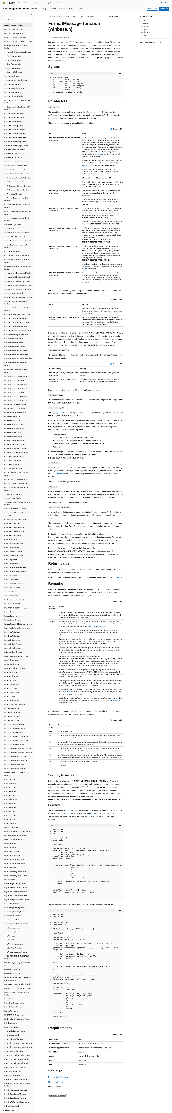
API (82, 16)
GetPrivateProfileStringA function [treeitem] (15, 384)
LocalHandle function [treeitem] (11, 684)
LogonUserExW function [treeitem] (12, 716)
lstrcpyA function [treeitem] (10, 803)
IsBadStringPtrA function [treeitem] (12, 640)
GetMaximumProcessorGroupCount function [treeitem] (16, 261)
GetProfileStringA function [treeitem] (13, 432)
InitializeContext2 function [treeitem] (13, 620)
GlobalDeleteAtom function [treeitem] (13, 544)
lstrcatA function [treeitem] (9, 779)
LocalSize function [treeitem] (10, 696)
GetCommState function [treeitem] (12, 92)
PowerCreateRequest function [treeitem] (14, 1003)
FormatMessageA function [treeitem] (13, 29)
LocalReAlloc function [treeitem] (11, 692)
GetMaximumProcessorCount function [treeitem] (17, 255)
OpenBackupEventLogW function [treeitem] (15, 912)
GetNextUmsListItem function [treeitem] (14, 293)
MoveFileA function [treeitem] (10, 847)
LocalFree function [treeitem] (10, 680)
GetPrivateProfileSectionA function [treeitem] (16, 355)
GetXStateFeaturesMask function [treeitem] (15, 519)
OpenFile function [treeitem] (10, 936)
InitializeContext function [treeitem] (12, 616)
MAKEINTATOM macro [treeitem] (12, 827)
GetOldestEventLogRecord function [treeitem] (16, 335)
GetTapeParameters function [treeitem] (14, 456)
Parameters (145, 23)
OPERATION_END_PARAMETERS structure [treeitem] (16, 957)
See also (144, 35)
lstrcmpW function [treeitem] (10, 799)
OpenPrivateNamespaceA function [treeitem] (16, 952)
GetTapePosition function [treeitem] (13, 460)
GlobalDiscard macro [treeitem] (11, 548)
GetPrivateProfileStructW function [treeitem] (15, 400)
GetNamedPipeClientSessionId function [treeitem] (17, 277)
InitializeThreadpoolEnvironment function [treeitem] (18, 624)
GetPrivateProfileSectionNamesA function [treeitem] (15, 364)
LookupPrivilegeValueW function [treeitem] (15, 768)
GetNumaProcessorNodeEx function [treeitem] (16, 323)
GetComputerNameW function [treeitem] (14, 118)
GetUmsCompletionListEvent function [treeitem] (17, 483)
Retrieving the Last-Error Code (102, 813)
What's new (152, 9)
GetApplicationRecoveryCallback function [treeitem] (15, 46)
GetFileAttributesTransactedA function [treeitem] (17, 174)
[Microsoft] (4, 3)
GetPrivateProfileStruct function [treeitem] (15, 392)
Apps (67, 16)
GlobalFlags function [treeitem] (11, 560)
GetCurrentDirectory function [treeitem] (14, 126)
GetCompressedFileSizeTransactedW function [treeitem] (17, 108)
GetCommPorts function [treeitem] (12, 84)
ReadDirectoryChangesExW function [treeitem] (16, 1059)
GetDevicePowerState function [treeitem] (14, 150)
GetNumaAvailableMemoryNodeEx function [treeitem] (16, 302)
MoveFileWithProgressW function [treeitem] (15, 876)
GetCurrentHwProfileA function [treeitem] (14, 130)
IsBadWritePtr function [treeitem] (12, 648)
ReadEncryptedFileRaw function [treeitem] (15, 1067)
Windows (59, 16)
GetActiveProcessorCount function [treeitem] (16, 37)
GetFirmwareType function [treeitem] (13, 225)
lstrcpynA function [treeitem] (10, 807)
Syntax (143, 20)
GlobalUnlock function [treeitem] (11, 596)
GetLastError (86, 165)
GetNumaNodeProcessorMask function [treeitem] (17, 314)
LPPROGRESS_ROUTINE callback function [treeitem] (16, 774)
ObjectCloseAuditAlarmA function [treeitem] (15, 888)
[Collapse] (32, 15)
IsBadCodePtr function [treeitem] (12, 632)
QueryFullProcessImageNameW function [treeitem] (18, 1047)
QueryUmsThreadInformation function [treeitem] (17, 1055)
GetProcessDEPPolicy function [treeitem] (14, 408)
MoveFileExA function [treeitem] (11, 851)
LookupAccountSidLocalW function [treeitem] (16, 740)
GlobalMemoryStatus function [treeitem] (14, 584)
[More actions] (122, 16)
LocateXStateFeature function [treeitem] (14, 704)
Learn (51, 16)
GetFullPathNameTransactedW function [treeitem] (17, 233)
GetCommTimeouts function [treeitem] (13, 96)
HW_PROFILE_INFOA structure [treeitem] (15, 604)
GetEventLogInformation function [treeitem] (15, 170)
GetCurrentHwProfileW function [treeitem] (15, 134)
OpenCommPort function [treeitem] (12, 916)
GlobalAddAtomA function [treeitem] (13, 523)
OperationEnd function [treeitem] (12, 969)
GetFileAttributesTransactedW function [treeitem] (17, 178)
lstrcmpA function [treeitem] (10, 787)
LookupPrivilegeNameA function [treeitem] (15, 756)
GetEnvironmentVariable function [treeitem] (15, 166)
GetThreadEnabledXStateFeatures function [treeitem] (16, 474)
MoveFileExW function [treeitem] (12, 856)
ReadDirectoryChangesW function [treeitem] (16, 1063)
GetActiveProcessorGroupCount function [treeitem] (18, 41)
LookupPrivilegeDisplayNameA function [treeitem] (17, 748)
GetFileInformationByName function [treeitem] (16, 190)
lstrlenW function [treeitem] (10, 823)
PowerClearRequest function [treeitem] (14, 999)
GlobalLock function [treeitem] (11, 580)
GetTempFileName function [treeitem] (13, 469)
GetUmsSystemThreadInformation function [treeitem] (16, 488)
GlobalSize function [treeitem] (11, 592)
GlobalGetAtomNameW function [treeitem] (15, 572)
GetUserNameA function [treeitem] (12, 494)
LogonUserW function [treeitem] (11, 720)
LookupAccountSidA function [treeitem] (14, 732)
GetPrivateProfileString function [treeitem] (15, 380)
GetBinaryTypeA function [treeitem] (12, 64)
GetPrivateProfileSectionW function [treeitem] (16, 376)
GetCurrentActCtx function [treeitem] (13, 122)
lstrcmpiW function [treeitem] (10, 795)
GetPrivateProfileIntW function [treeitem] (14, 347)
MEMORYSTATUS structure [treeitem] (13, 839)
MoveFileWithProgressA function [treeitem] (15, 872)
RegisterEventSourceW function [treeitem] (15, 1098)
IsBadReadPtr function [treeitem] (12, 636)
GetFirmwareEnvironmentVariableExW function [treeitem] (17, 212)
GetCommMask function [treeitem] (12, 76)
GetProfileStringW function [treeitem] (13, 436)
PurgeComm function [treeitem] (11, 1027)
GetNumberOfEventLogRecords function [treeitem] (18, 331)
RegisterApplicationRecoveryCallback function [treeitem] (17, 1084)
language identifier (59, 413)
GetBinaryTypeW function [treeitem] (13, 68)
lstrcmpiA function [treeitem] (10, 791)
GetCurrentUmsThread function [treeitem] (15, 138)
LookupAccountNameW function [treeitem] (15, 728)
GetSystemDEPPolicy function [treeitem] (14, 444)
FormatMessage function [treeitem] (13, 25)
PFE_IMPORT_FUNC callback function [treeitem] (17, 988)
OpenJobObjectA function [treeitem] (13, 948)
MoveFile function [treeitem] (10, 843)
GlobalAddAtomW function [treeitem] (13, 536)
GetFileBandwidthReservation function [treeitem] (17, 182)
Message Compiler (55, 1082)
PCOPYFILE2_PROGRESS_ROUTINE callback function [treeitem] (17, 979)
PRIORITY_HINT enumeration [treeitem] (14, 1015)
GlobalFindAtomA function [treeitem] (13, 552)
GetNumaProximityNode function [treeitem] (15, 327)
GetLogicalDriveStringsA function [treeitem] (15, 237)
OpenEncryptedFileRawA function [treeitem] (15, 920)
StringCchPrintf (66, 692)
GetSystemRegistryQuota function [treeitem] (16, 452)
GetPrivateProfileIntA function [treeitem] (14, 343)
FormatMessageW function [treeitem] (13, 33)
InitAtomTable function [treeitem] (12, 612)
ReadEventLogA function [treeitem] (12, 1071)
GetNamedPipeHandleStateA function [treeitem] (17, 281)
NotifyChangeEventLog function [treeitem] (15, 884)
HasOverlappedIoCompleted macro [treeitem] (16, 600)
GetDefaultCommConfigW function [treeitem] (16, 146)
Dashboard (164, 9)
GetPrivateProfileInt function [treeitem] (13, 339)
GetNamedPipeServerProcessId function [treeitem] (18, 285)
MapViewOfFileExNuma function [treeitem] (15, 835)
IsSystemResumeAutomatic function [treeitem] (16, 656)
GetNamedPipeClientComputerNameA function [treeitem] (17, 268)
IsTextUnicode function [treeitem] (12, 660)
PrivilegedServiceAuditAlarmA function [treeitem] (17, 1019)
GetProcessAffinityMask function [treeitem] (15, 404)
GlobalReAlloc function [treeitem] (12, 588)
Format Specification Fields (97, 626)
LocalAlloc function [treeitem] (10, 672)
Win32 (75, 16)
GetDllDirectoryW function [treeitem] (13, 158)
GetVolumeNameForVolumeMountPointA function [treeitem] (18, 503)
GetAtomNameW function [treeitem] (13, 60)
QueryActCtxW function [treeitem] (12, 1035)
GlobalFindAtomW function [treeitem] (13, 556)
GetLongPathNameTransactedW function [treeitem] (15, 246)
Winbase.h (90, 16)
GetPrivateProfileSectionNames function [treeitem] (18, 359)
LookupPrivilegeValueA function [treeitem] (15, 764)
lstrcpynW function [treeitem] (10, 811)
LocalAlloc (60, 474)
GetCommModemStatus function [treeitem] (15, 80)
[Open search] (161, 3)
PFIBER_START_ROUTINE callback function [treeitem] (16, 993)
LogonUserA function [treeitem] (11, 708)
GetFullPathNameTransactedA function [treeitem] (17, 229)
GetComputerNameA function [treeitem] (14, 114)
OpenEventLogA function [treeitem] (12, 928)
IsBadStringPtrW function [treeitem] (13, 644)
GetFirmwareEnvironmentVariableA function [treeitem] (16, 199)
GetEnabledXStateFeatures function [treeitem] (16, 162)
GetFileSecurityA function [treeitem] (13, 194)
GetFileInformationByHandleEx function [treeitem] (17, 186)
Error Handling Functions (58, 1077)
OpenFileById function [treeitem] (12, 940)
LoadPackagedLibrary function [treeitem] (14, 668)
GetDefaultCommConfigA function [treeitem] (15, 142)
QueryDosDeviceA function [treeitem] (13, 1039)
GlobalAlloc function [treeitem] (11, 539)
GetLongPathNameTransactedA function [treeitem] (18, 241)
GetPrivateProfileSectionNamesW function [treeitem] (15, 371)
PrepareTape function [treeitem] (11, 1011)
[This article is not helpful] (161, 42)
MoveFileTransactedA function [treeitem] (14, 859)
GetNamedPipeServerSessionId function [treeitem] (18, 289)
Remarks (144, 29)
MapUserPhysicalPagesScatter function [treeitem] (17, 831)
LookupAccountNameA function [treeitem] (15, 724)
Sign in (167, 3)
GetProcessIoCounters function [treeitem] (15, 412)
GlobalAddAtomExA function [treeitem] (14, 527)
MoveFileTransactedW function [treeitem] (14, 864)
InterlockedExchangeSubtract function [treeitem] (17, 628)
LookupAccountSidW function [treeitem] (14, 744)
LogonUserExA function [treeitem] (12, 712)
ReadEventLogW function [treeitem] (13, 1075)
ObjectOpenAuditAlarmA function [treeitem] (15, 896)
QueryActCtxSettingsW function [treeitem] (15, 1031)
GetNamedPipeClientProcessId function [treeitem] (17, 273)
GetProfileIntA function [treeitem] (12, 416)
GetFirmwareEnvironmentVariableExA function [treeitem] (17, 206)
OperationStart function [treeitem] (12, 973)
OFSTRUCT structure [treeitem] (11, 904)
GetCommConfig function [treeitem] (13, 72)
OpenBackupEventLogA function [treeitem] (15, 908)
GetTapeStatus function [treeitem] (12, 464)
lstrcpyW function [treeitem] (10, 815)
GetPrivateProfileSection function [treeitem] (15, 351)
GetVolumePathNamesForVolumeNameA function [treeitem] (17, 514)
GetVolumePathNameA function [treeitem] (15, 509)
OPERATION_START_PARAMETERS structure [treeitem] (17, 964)
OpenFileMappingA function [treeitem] (13, 944)
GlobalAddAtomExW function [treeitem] (14, 531)
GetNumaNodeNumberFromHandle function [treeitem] (16, 309)
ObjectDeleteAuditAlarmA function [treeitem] (16, 892)
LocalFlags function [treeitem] (11, 676)
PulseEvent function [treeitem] (11, 1023)
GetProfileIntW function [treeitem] (12, 420)
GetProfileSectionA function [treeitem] (13, 424)
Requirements (145, 32)
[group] (86, 864)
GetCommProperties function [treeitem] (14, 88)
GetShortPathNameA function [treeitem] (14, 440)
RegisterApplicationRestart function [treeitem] (16, 1090)
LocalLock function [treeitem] (10, 688)
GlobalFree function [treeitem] (11, 564)
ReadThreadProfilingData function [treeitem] (16, 1079)
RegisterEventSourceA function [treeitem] (15, 1094)
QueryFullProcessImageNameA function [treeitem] (18, 1043)
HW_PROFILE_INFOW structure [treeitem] (15, 608)
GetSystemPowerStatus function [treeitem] (15, 448)
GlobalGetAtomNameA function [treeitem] (15, 568)
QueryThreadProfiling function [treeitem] (14, 1051)
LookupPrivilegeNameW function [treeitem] (15, 760)
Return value (145, 26)
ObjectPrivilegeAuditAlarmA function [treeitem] (16, 900)
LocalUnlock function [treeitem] (11, 700)
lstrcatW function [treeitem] (10, 783)
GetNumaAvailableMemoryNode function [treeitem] (18, 297)
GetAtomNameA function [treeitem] (12, 56)
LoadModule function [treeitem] (11, 664)
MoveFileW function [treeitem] (11, 868)
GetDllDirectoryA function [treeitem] (13, 154)
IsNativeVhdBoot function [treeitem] (13, 652)
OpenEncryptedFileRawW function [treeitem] (16, 924)
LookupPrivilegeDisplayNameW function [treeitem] (18, 752)
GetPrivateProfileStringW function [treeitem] (15, 388)
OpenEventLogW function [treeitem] (13, 932)
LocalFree (100, 154)
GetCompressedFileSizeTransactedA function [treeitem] (17, 101)
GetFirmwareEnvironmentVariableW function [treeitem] (16, 219)
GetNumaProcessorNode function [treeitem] (15, 319)
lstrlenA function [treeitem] (9, 819)
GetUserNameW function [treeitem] (13, 498)
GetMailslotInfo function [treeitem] (12, 252)
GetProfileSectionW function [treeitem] (14, 428)
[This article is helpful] (158, 42)
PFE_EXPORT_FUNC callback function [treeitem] (17, 984)
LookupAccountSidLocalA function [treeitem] (16, 736)
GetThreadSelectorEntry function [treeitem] (15, 479)
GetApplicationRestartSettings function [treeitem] (17, 52)
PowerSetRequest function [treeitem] (13, 1007)
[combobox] (17, 19)
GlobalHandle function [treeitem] (12, 576)
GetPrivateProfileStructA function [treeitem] (15, 396)
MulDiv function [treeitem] (9, 880)
